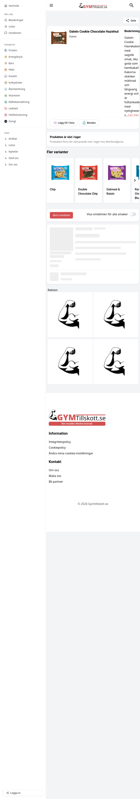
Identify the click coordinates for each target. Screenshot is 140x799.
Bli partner (56, 482)
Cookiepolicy (57, 448)
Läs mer (133, 115)
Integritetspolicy (60, 442)
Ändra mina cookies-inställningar (71, 453)
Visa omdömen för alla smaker (107, 214)
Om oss (54, 470)
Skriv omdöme (61, 215)
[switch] (133, 214)
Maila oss (55, 476)
